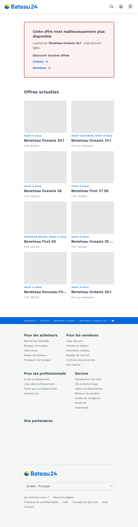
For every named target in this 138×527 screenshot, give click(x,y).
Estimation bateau (77, 350)
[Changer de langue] (69, 486)
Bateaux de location (87, 393)
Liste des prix (74, 341)
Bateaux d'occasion (36, 345)
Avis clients (73, 364)
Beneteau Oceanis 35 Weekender (100, 241)
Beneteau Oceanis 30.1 (44, 140)
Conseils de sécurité (85, 502)
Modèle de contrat (77, 355)
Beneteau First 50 (40, 241)
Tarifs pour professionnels (40, 388)
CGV (65, 502)
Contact (29, 506)
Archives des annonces (80, 359)
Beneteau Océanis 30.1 (91, 292)
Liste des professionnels (39, 383)
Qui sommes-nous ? (36, 497)
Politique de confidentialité (41, 502)
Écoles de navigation (88, 398)
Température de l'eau (88, 379)
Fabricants (30, 350)
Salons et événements (89, 388)
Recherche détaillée (36, 341)
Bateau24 (30, 320)
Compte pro (31, 393)
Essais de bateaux (35, 355)
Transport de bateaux (37, 359)
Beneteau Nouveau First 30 (48, 292)
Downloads (82, 407)
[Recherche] (112, 6)
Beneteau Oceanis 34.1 (91, 140)
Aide (105, 502)
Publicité (80, 402)
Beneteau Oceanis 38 (43, 191)
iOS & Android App (86, 383)
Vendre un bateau (77, 345)
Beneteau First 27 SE (90, 191)
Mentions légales (63, 497)
